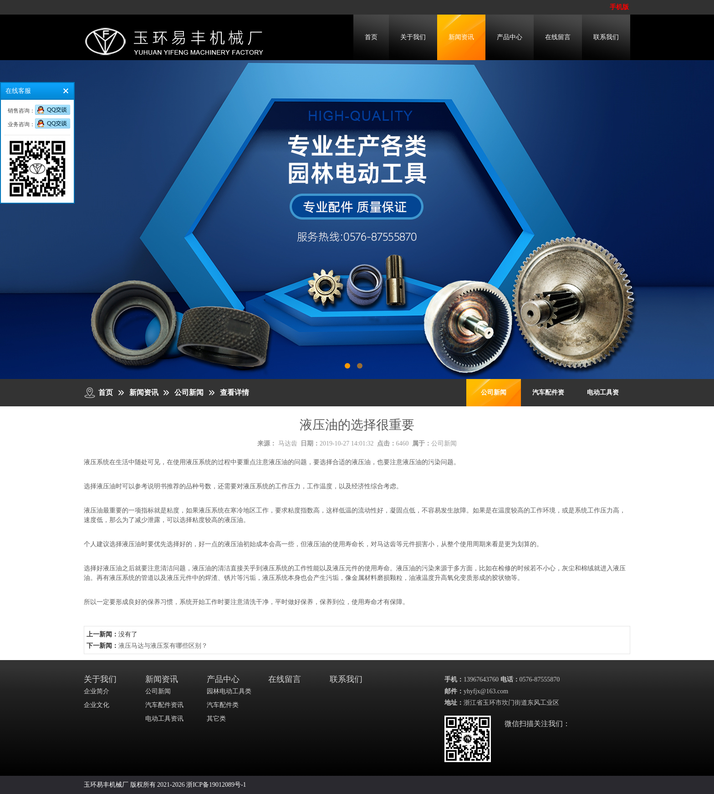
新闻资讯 (461, 37)
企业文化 (96, 705)
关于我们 (413, 37)
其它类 (216, 718)
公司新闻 (189, 392)
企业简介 (96, 691)
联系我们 (606, 37)
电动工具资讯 (164, 718)
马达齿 (287, 443)
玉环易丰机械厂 (106, 784)
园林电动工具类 (229, 691)
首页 (371, 37)
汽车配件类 (223, 705)
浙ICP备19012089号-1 (216, 784)
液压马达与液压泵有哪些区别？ (163, 645)
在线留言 (558, 37)
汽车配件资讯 (164, 705)
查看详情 (234, 392)
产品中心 (509, 37)
